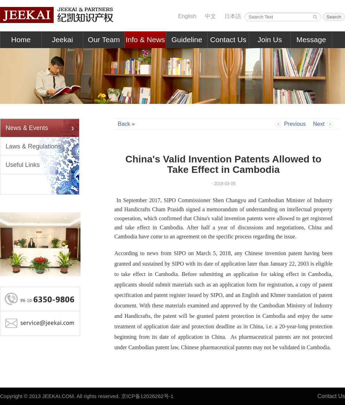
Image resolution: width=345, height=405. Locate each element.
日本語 (232, 16)
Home (21, 40)
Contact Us (228, 40)
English (187, 16)
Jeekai (62, 40)
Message (311, 40)
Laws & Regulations (33, 146)
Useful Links (23, 164)
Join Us (270, 40)
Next (318, 124)
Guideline (186, 40)
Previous (295, 124)
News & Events (27, 127)
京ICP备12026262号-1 (147, 396)
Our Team (104, 40)
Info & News (145, 40)
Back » (126, 124)
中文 (210, 16)
